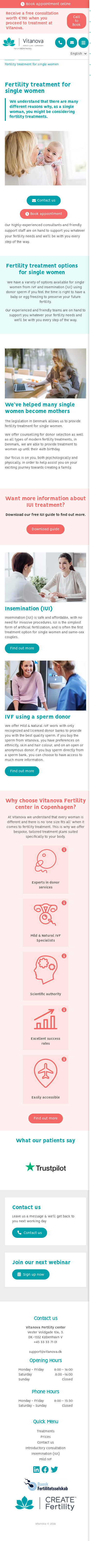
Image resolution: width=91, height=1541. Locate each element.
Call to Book (76, 21)
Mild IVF (45, 1459)
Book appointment (43, 214)
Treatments (46, 1431)
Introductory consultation (45, 1448)
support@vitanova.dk (45, 1352)
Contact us (43, 200)
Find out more (22, 648)
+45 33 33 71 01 (45, 1342)
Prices (46, 1437)
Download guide (45, 529)
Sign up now (30, 1274)
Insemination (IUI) (46, 1454)
